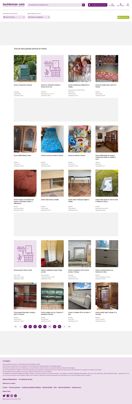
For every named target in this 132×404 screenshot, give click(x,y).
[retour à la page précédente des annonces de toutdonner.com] (20, 326)
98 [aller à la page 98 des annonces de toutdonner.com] (59, 326)
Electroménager (45, 275)
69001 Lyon (98, 164)
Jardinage (16, 91)
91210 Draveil (44, 164)
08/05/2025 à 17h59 (46, 278)
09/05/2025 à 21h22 (18, 210)
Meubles (97, 91)
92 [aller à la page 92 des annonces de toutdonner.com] (30, 326)
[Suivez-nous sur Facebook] (8, 396)
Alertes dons (124, 17)
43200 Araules (72, 93)
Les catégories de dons (25, 379)
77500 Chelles (44, 208)
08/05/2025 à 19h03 (19, 278)
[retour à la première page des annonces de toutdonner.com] (15, 326)
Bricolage (70, 275)
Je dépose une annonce (97, 5)
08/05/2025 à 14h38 (46, 321)
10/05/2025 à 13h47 (46, 166)
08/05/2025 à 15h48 (100, 278)
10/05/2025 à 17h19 (73, 95)
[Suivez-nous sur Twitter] (4, 396)
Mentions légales (47, 387)
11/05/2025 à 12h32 (18, 95)
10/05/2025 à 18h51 (46, 95)
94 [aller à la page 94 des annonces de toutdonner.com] (40, 326)
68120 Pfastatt (17, 319)
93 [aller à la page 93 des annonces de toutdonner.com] (35, 326)
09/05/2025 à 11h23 (46, 210)
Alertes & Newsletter (64, 387)
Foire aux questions (14, 387)
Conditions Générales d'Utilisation (31, 387)
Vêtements (43, 91)
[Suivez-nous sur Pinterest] (15, 396)
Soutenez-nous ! (76, 387)
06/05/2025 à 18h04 (100, 321)
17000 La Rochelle (100, 319)
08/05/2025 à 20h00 (100, 210)
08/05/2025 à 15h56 (73, 278)
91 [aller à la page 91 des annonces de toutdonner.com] (25, 326)
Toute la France (9, 17)
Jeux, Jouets (17, 275)
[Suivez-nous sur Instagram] (11, 396)
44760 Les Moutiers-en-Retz (102, 277)
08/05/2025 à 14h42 (19, 321)
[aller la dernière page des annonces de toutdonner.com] (69, 326)
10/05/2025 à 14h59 (18, 166)
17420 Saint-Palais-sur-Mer (48, 277)
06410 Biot (71, 319)
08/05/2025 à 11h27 (73, 321)
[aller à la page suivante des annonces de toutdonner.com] (64, 326)
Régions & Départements (10, 379)
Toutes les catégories (36, 17)
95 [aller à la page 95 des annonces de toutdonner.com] (45, 326)
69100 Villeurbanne (18, 208)
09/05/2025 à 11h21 (73, 210)
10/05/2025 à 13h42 (73, 166)
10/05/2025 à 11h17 (100, 166)
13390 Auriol (17, 164)
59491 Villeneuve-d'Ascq (101, 208)
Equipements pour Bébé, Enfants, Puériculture (76, 90)
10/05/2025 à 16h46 (100, 95)
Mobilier (16, 206)
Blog (55, 387)
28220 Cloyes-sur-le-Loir (47, 93)
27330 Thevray (72, 277)
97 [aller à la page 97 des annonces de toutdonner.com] (54, 326)
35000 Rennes (17, 93)
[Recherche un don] (55, 5)
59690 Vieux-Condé (19, 277)
